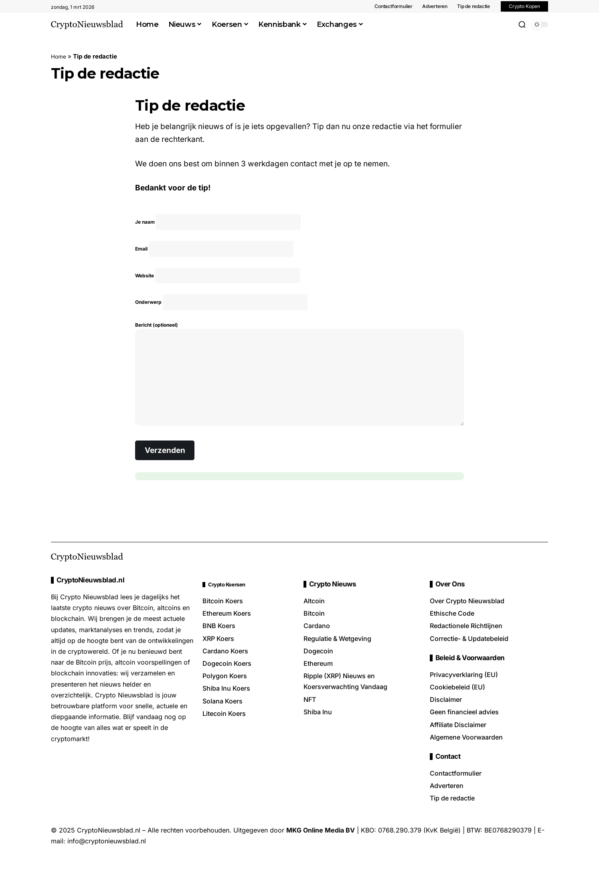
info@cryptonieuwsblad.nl (106, 859)
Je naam (219, 223)
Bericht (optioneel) (299, 389)
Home (59, 56)
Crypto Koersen (232, 602)
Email (216, 254)
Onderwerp (223, 314)
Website (219, 284)
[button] (522, 24)
